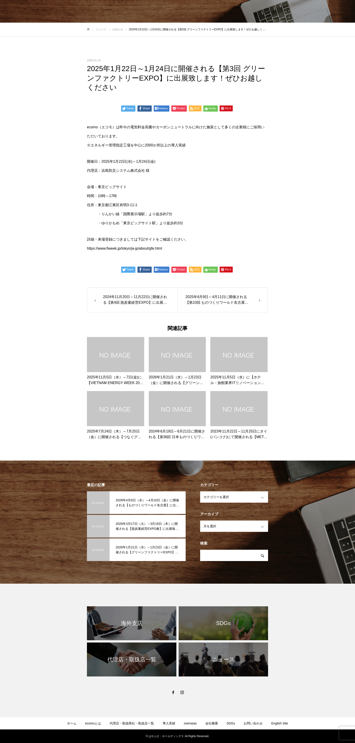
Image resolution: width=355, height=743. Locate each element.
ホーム (72, 723)
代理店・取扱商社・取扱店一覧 (132, 723)
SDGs (231, 723)
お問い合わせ (253, 723)
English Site (279, 723)
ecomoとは (93, 723)
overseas (190, 723)
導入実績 (169, 723)
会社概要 (211, 723)
